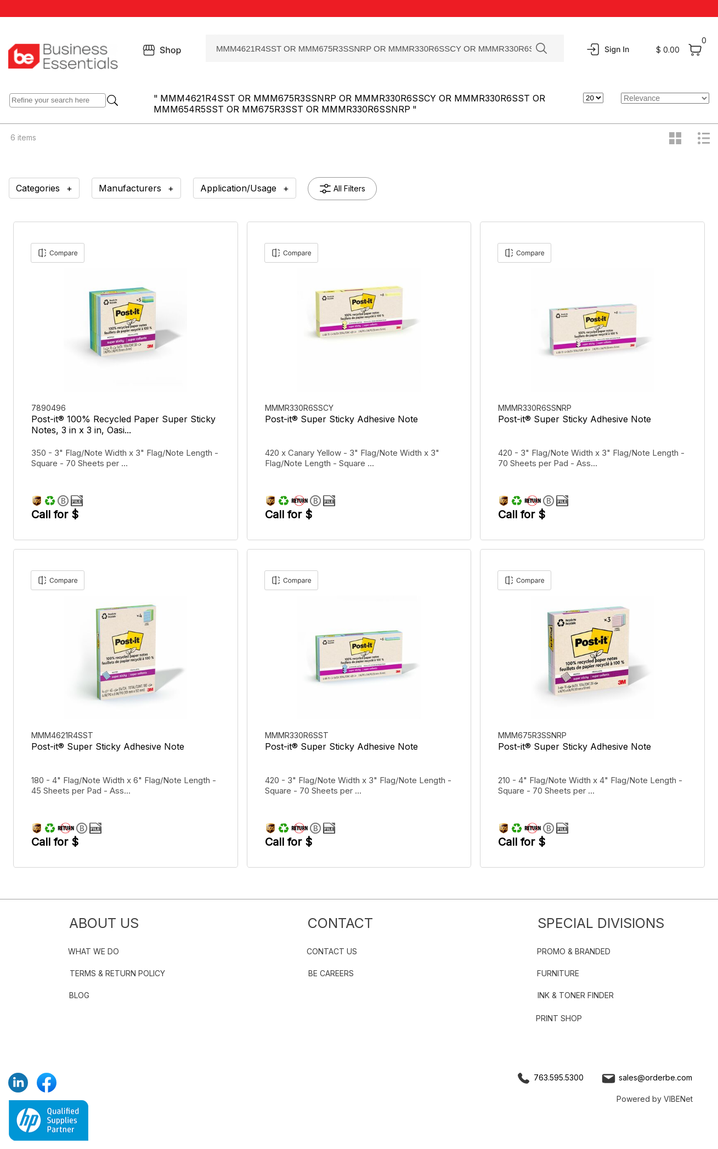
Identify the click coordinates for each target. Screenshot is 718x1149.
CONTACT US (332, 951)
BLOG (79, 995)
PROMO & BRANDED (573, 951)
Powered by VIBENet (655, 1098)
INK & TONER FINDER (576, 995)
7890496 (49, 407)
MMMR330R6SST (298, 735)
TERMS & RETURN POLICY (117, 973)
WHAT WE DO (93, 951)
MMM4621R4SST (63, 735)
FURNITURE (558, 973)
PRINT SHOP (559, 1018)
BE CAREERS (331, 973)
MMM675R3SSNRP (533, 735)
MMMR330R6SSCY (300, 407)
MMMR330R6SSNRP (536, 407)
